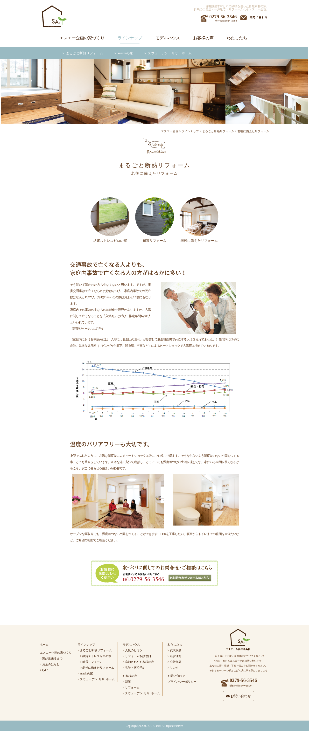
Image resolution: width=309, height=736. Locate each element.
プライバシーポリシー (182, 681)
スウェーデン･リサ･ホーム (97, 679)
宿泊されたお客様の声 (139, 662)
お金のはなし (51, 664)
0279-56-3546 (223, 16)
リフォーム (132, 687)
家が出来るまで (52, 658)
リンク (174, 667)
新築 (128, 681)
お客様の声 (203, 38)
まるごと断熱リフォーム (84, 53)
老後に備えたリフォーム (98, 667)
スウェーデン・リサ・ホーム (170, 53)
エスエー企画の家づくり (82, 38)
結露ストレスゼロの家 (96, 656)
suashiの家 (125, 53)
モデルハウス (167, 38)
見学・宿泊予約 (135, 667)
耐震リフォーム (92, 662)
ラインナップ (130, 38)
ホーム (44, 644)
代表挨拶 (176, 650)
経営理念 (176, 656)
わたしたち (237, 38)
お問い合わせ (176, 676)
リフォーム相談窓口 (138, 656)
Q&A (45, 670)
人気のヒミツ (133, 650)
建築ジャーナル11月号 (87, 328)
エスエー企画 (169, 131)
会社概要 (176, 662)
